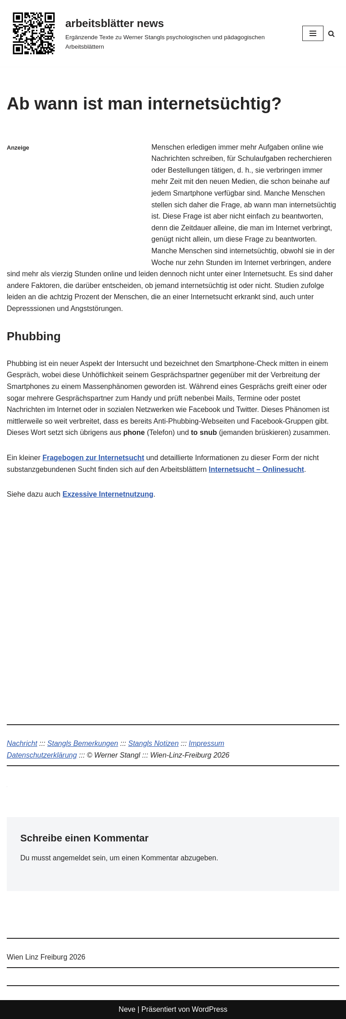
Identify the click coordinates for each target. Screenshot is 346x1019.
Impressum (206, 743)
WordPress (210, 1009)
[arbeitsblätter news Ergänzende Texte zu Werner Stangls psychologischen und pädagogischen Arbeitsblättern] (148, 33)
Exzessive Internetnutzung (108, 494)
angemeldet (72, 858)
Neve (126, 1009)
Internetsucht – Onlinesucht (256, 469)
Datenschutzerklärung (42, 755)
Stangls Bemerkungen (82, 743)
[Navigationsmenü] (312, 33)
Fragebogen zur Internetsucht (93, 458)
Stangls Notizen (153, 743)
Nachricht (22, 743)
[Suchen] (331, 33)
